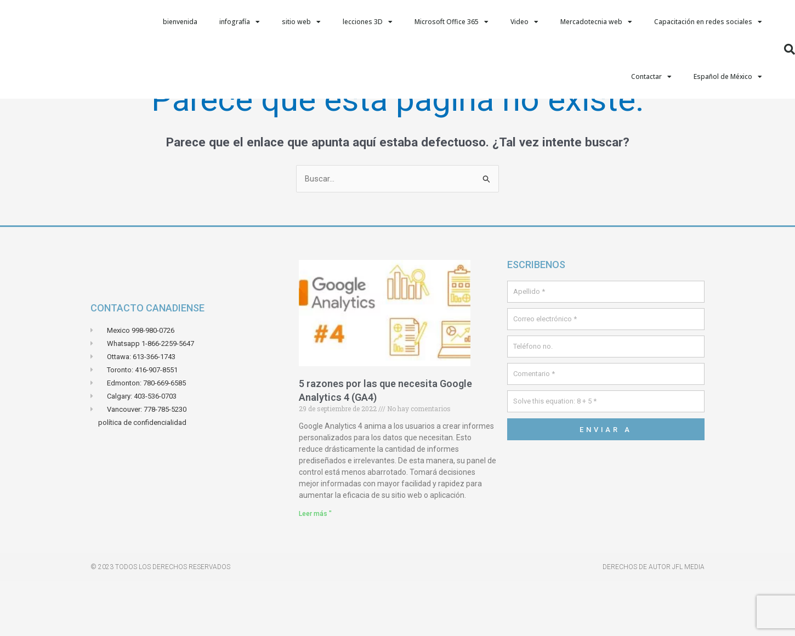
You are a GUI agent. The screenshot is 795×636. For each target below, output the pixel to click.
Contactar (651, 77)
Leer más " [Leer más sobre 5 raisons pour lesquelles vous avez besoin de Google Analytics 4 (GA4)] (315, 568)
